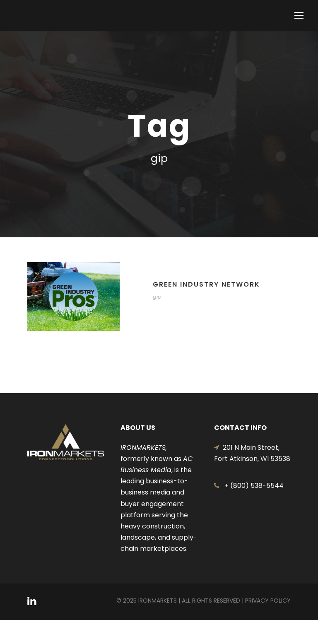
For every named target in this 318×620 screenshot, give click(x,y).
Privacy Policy (268, 600)
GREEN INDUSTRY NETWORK (206, 284)
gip (157, 297)
